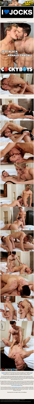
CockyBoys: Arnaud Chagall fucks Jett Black (17, 21)
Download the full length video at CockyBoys (17, 392)
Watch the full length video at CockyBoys (17, 95)
